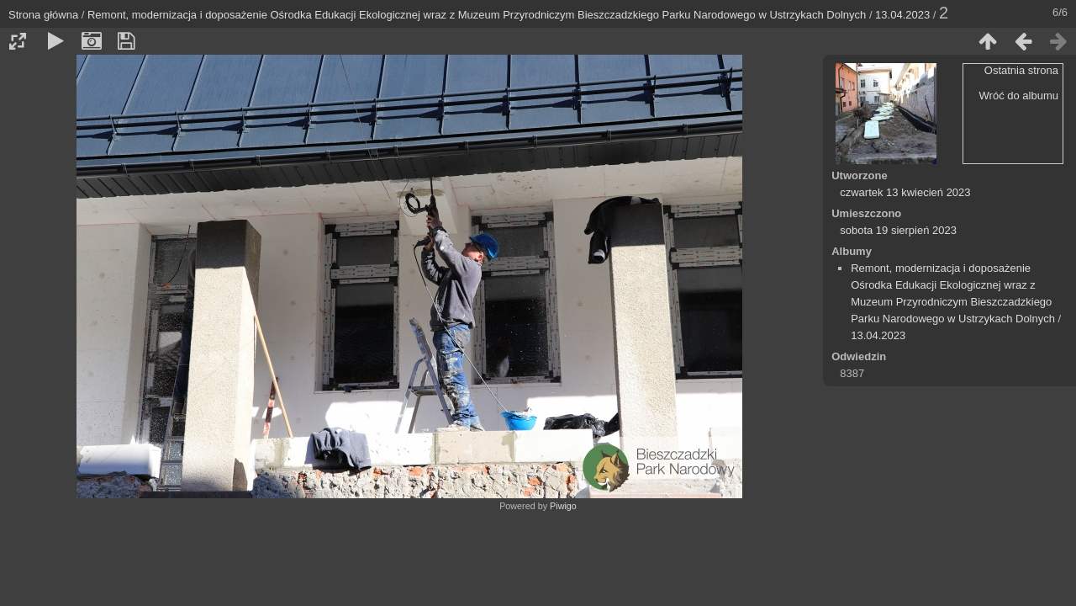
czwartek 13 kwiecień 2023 (905, 192)
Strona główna (43, 14)
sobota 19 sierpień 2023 (898, 230)
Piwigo (563, 506)
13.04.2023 (902, 14)
